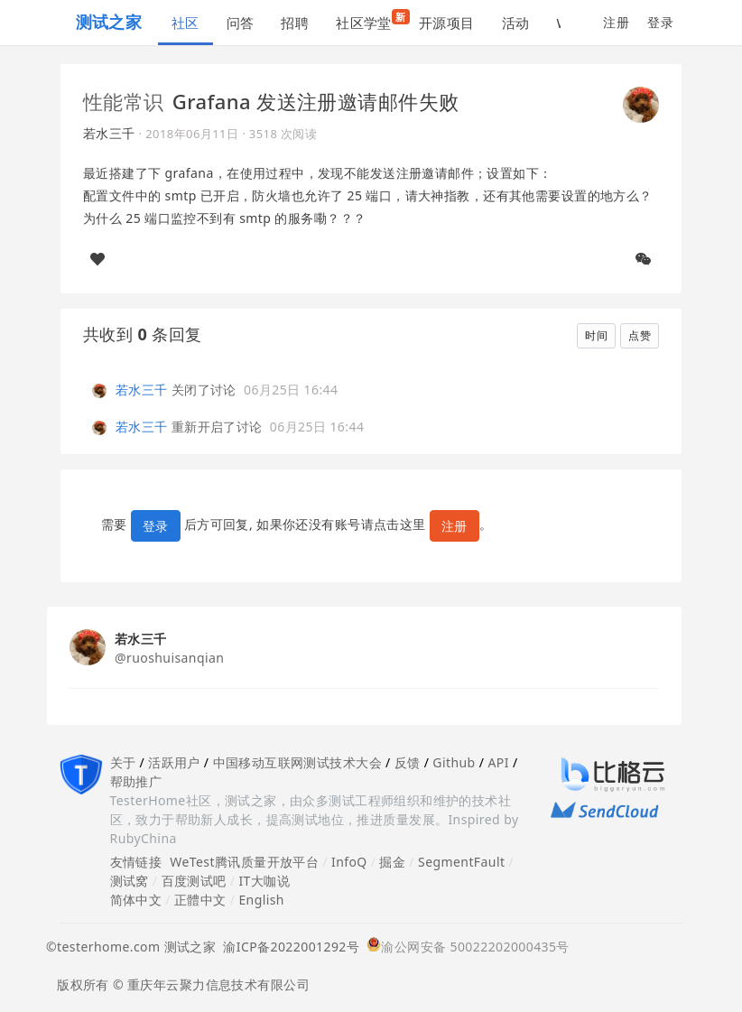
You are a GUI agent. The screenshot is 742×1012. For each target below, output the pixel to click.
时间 (596, 335)
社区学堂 (370, 20)
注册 (616, 22)
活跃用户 (174, 762)
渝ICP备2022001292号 (287, 946)
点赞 (639, 335)
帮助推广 (136, 781)
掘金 (392, 861)
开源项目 (447, 23)
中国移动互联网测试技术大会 (297, 762)
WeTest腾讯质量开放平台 (244, 861)
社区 (185, 23)
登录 (660, 22)
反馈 (407, 762)
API (497, 762)
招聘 (295, 23)
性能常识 (123, 101)
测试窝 (129, 880)
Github (453, 762)
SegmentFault (461, 861)
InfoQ (349, 861)
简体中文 (136, 899)
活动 (516, 23)
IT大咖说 (264, 880)
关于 (123, 762)
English (261, 899)
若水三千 (109, 133)
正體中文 (200, 899)
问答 (241, 23)
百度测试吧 (194, 880)
